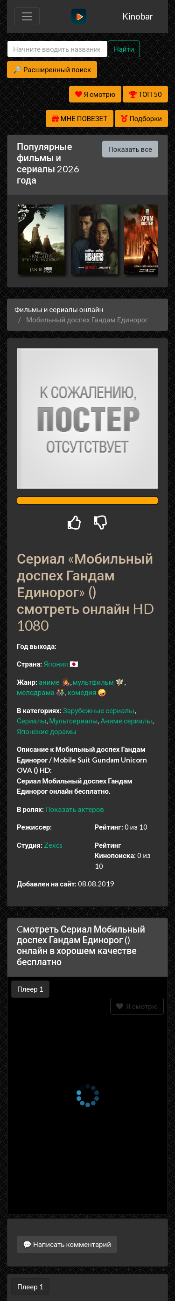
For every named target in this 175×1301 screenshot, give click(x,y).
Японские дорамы (47, 731)
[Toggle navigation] (27, 16)
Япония (55, 664)
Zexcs (53, 845)
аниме (49, 682)
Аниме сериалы (126, 720)
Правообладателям (88, 1276)
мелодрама (36, 692)
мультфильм (93, 682)
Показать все (130, 149)
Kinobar (137, 16)
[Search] (57, 49)
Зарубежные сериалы (98, 710)
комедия (82, 692)
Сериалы (31, 720)
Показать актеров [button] (74, 809)
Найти (124, 49)
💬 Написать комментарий (67, 1230)
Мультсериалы (73, 720)
